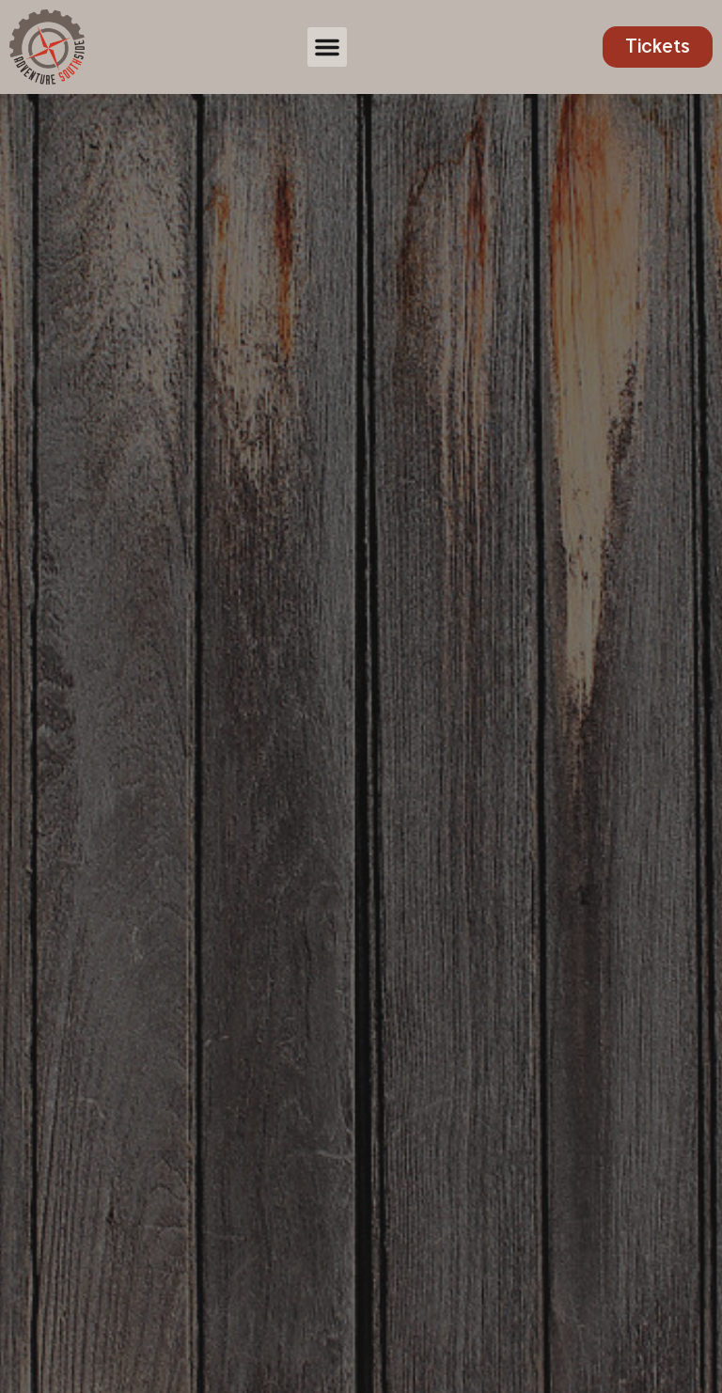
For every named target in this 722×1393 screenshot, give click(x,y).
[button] (327, 47)
